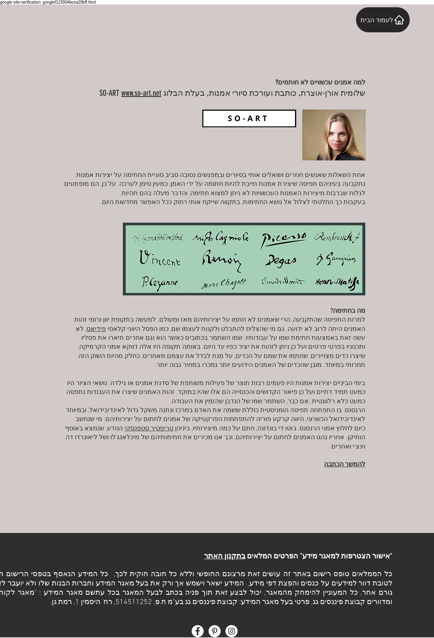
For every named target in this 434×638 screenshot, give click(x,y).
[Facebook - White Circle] (198, 631)
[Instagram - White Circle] (231, 631)
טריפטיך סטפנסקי (148, 429)
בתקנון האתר (224, 556)
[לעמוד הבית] (383, 19)
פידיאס (96, 329)
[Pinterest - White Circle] (215, 631)
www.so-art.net (141, 93)
